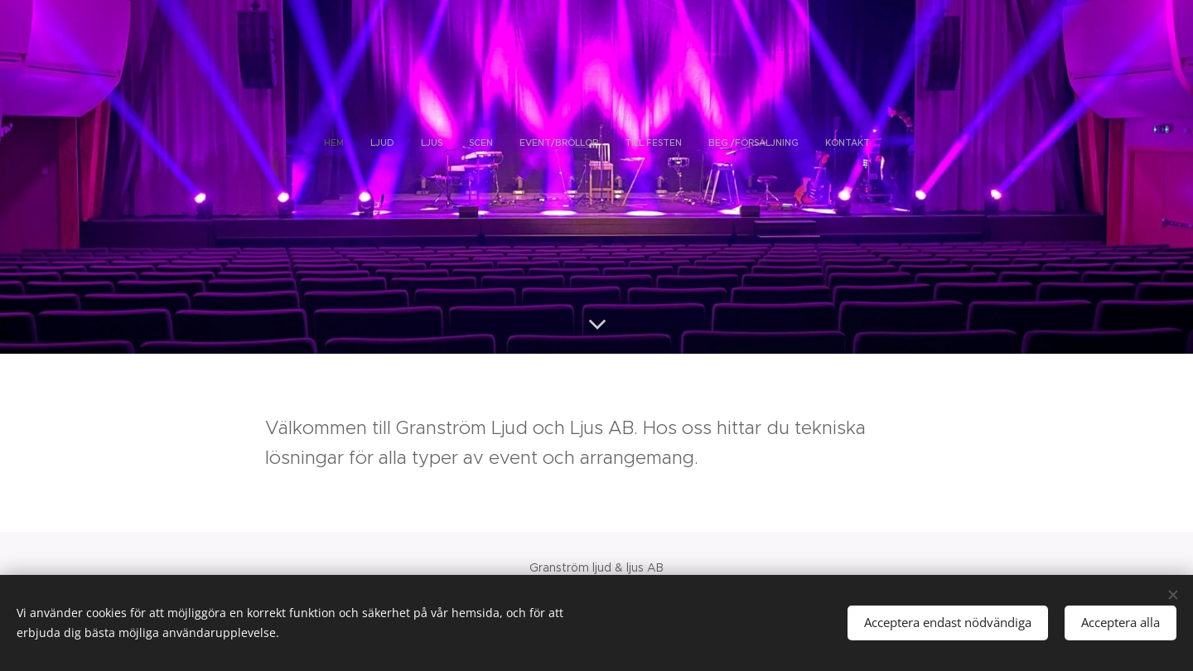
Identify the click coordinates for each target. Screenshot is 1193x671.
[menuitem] (510, 142)
